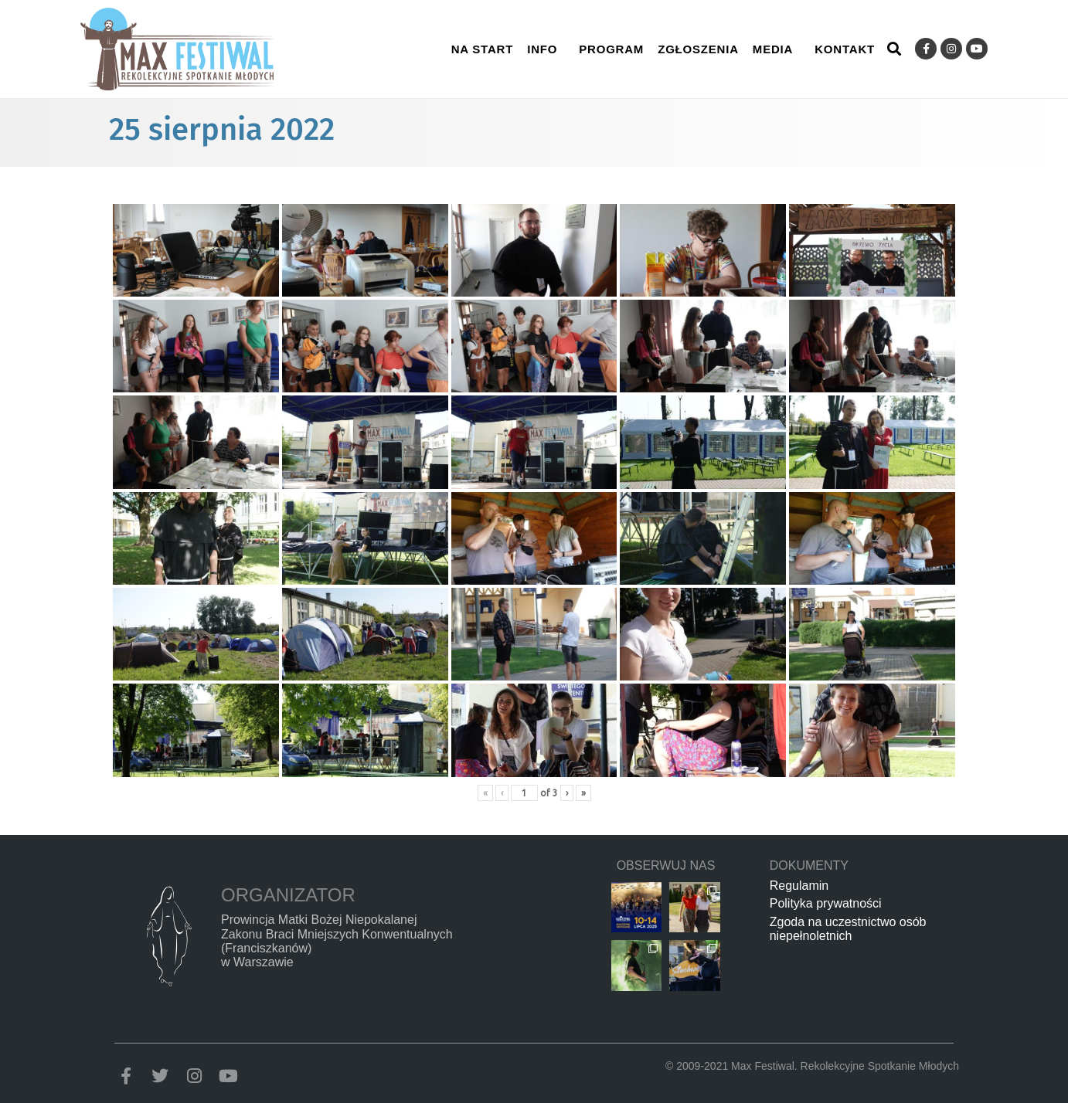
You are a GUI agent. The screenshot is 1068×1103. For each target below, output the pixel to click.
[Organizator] (168, 935)
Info (542, 49)
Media (773, 49)
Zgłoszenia (698, 49)
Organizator (288, 894)
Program (611, 49)
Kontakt (845, 49)
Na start (482, 49)
